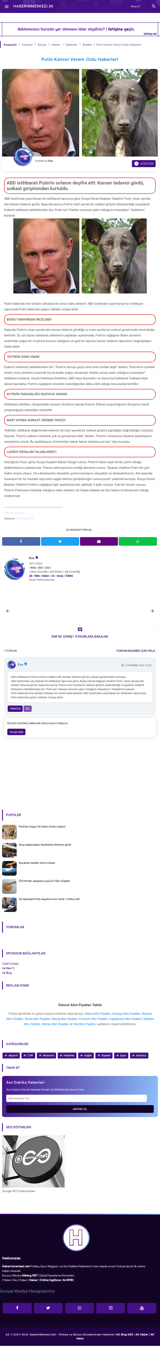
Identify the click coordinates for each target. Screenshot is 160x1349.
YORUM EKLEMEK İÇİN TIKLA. (136, 654)
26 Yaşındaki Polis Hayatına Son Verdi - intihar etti (49, 902)
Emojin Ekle (16, 735)
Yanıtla (15, 711)
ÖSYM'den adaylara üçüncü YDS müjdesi (44, 884)
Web (37, 575)
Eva (31, 558)
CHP (30, 1059)
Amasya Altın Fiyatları (126, 1016)
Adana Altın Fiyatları (98, 1016)
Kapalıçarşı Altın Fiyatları (126, 1022)
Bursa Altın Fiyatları (37, 1022)
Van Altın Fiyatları (84, 1027)
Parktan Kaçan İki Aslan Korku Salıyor (42, 829)
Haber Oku (10, 1283)
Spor (123, 1059)
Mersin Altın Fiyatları (55, 1027)
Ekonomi (48, 1059)
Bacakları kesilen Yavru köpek (37, 866)
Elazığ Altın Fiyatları (65, 1022)
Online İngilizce (50, 1283)
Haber (45, 575)
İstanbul (141, 1059)
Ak (30, 575)
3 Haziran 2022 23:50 (138, 668)
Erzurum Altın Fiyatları (93, 1022)
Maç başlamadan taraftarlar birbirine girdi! (45, 848)
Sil (28, 711)
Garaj (60, 575)
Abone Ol (80, 1112)
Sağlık (88, 1059)
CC (53, 575)
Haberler (69, 1059)
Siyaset (105, 1059)
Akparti (13, 1059)
